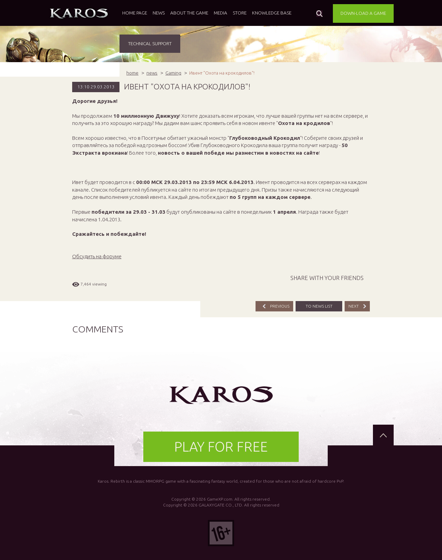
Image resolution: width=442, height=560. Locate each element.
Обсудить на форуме (97, 256)
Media (220, 13)
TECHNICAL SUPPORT (150, 43)
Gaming (173, 73)
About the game (189, 13)
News (159, 13)
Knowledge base (271, 13)
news (151, 73)
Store (240, 13)
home (132, 73)
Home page (134, 13)
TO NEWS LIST (319, 306)
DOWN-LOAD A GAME (363, 13)
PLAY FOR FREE (221, 446)
